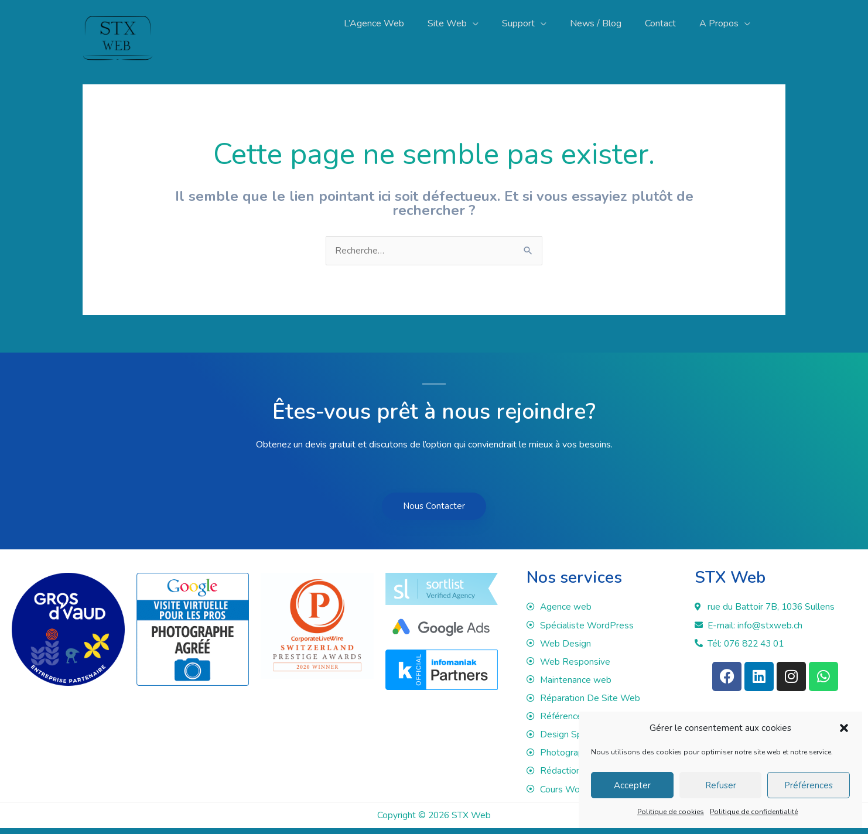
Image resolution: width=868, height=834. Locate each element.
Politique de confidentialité (754, 811)
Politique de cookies (670, 811)
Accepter (632, 785)
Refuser (720, 785)
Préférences (808, 785)
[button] (844, 728)
